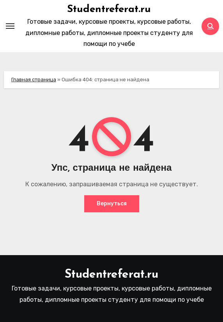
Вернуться (112, 203)
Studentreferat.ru (109, 9)
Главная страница (33, 79)
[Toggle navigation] (10, 26)
